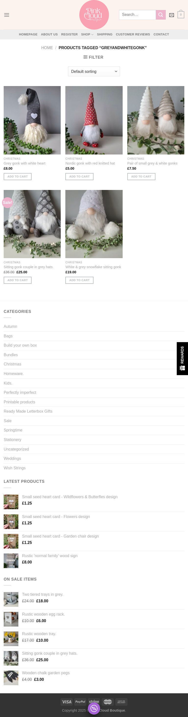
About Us (49, 34)
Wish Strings (15, 468)
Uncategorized (16, 449)
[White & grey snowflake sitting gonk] (93, 224)
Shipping (104, 34)
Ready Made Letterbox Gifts (28, 411)
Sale (8, 421)
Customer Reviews (133, 34)
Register (69, 34)
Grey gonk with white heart (24, 163)
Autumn (10, 326)
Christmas (12, 364)
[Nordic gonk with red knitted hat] (93, 120)
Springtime (13, 430)
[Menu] (7, 15)
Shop (87, 34)
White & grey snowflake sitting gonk (93, 267)
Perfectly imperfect (20, 392)
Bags (8, 336)
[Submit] (161, 15)
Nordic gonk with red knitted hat (90, 163)
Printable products (19, 402)
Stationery (12, 440)
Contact (161, 34)
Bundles (11, 355)
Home (47, 48)
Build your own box (20, 345)
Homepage (28, 34)
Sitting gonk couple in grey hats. (29, 267)
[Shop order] (94, 71)
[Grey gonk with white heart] (32, 120)
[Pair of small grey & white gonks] (155, 120)
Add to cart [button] (18, 176)
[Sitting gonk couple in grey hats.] (32, 224)
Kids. (8, 383)
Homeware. (14, 374)
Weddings (12, 458)
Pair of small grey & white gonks (152, 163)
